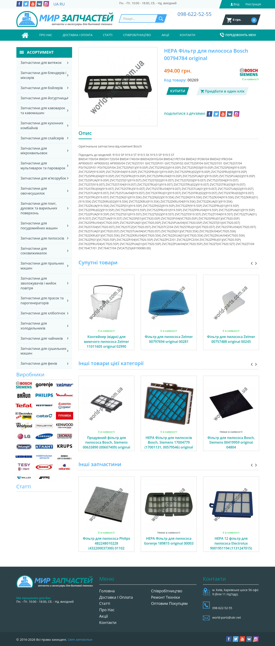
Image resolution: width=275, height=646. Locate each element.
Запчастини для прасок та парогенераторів (42, 300)
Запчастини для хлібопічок (43, 313)
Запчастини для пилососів (42, 238)
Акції (165, 35)
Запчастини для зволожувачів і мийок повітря (38, 283)
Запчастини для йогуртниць (44, 98)
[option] (106, 317)
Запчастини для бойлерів (42, 87)
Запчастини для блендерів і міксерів (43, 75)
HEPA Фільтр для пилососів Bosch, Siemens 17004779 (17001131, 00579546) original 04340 (169, 445)
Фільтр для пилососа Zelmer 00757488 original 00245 (231, 339)
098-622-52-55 (194, 13)
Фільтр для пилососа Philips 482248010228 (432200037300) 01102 (106, 543)
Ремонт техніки (165, 597)
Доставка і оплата (78, 35)
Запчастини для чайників (42, 338)
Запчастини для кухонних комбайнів (42, 125)
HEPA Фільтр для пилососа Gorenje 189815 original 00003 (169, 541)
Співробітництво (137, 35)
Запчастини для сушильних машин (43, 351)
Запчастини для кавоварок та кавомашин (43, 110)
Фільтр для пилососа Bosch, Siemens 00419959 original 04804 (231, 442)
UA (56, 4)
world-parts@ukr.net (226, 617)
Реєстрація (253, 4)
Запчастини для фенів (39, 363)
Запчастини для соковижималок (34, 251)
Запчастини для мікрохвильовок (34, 151)
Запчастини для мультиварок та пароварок (43, 165)
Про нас (45, 35)
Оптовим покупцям (169, 603)
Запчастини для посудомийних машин (39, 225)
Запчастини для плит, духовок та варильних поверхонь (39, 208)
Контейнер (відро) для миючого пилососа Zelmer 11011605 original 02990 (106, 341)
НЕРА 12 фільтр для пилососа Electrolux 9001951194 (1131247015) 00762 (231, 545)
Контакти (187, 35)
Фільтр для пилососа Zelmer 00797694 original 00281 (169, 339)
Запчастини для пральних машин (42, 265)
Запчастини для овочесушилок (34, 191)
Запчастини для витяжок (41, 62)
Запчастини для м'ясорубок (43, 178)
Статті (108, 35)
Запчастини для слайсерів (42, 138)
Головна (107, 590)
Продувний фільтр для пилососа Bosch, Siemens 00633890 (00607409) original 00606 (106, 445)
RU (62, 4)
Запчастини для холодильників (34, 326)
